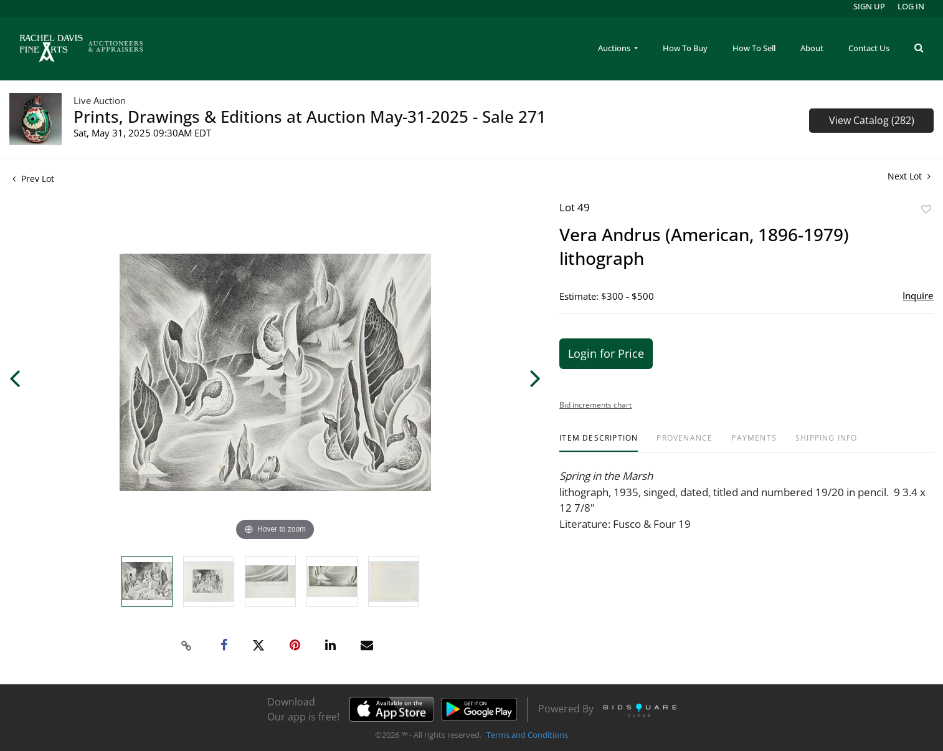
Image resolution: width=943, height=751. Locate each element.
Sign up (869, 6)
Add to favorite (926, 209)
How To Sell (753, 48)
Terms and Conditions (527, 734)
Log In (911, 6)
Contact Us (868, 48)
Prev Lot (33, 178)
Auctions (615, 48)
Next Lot (909, 176)
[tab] (598, 443)
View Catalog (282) (871, 120)
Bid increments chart (595, 404)
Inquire (918, 295)
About (811, 48)
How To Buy (685, 48)
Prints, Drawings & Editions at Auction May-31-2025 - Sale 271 (309, 116)
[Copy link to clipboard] (186, 645)
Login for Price (606, 353)
